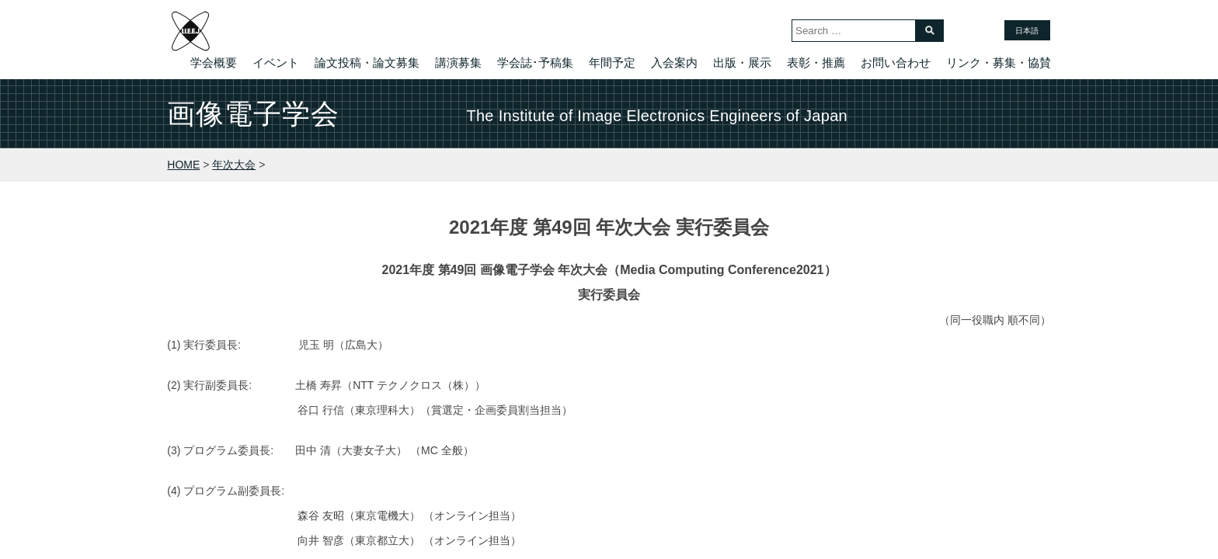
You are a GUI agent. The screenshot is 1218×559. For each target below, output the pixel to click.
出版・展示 (742, 62)
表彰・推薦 (816, 62)
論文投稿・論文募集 (367, 62)
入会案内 (674, 62)
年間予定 (612, 62)
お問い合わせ (896, 62)
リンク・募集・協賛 (998, 62)
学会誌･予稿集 (535, 62)
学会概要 (213, 62)
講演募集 (458, 62)
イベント (275, 62)
